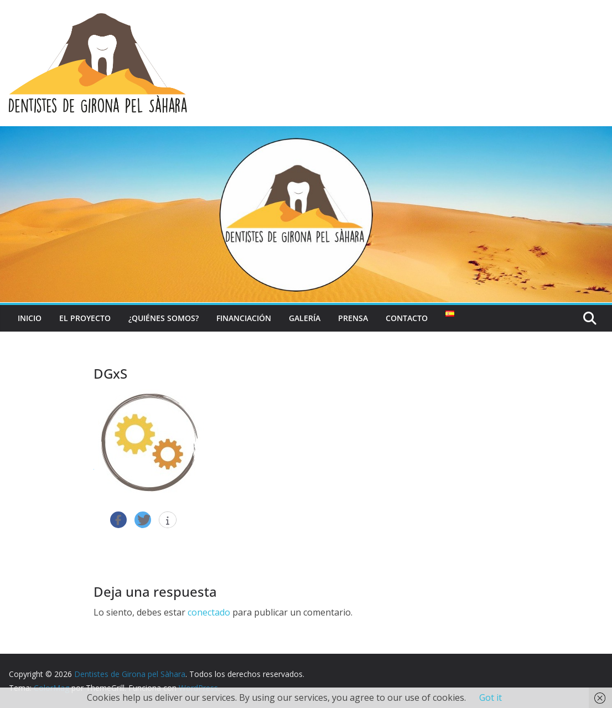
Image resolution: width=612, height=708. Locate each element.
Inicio (30, 318)
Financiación (243, 318)
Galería (304, 318)
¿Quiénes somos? (163, 318)
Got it (490, 697)
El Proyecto (85, 318)
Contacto (407, 318)
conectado (209, 612)
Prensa (353, 318)
